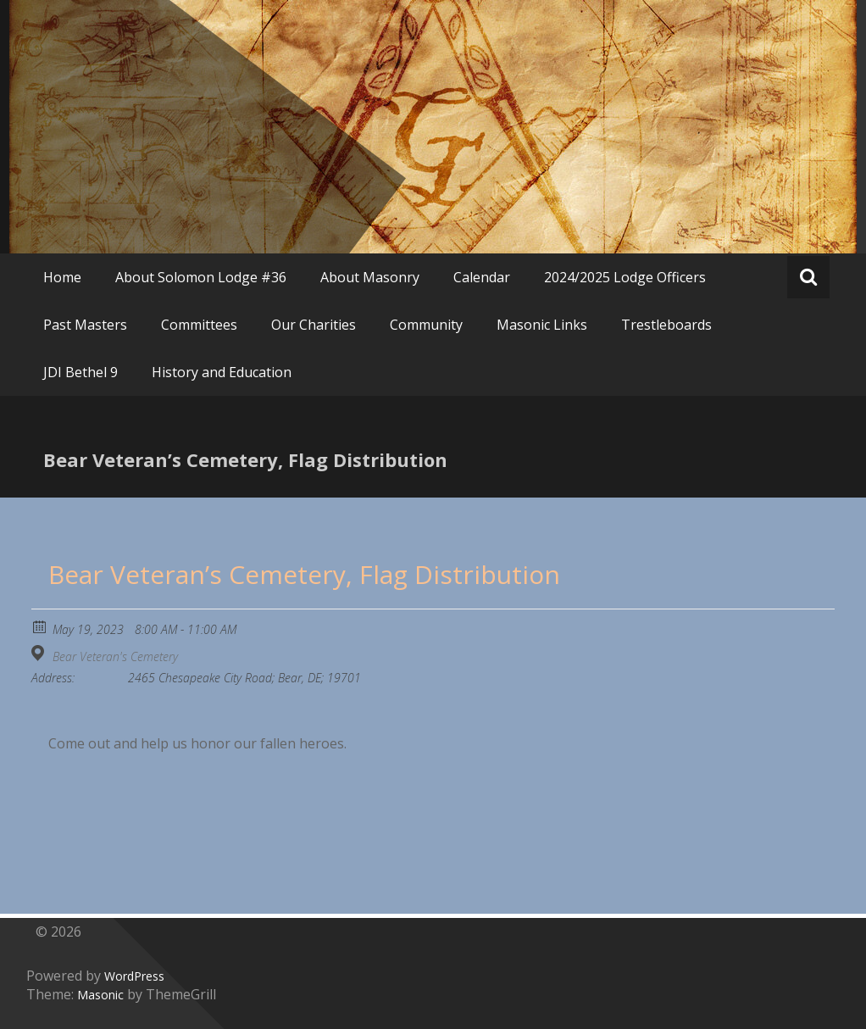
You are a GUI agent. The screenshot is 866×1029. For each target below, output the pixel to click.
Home (62, 277)
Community (426, 324)
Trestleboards (666, 324)
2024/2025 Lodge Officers (625, 277)
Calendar (481, 277)
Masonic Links (542, 324)
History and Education (221, 372)
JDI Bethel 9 (80, 372)
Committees (199, 324)
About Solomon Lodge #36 (200, 277)
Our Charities (313, 324)
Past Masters (85, 324)
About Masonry (369, 277)
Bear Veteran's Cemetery (115, 657)
